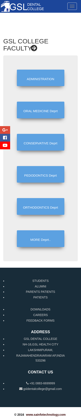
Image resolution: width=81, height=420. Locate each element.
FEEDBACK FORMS (41, 320)
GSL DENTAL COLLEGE (40, 339)
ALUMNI (40, 286)
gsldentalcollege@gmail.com (40, 389)
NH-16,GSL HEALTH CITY (41, 344)
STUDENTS (40, 281)
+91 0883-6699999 (40, 383)
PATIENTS (40, 297)
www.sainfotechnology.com (46, 414)
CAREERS (40, 315)
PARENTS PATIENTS (40, 291)
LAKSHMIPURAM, (40, 350)
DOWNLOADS (41, 309)
